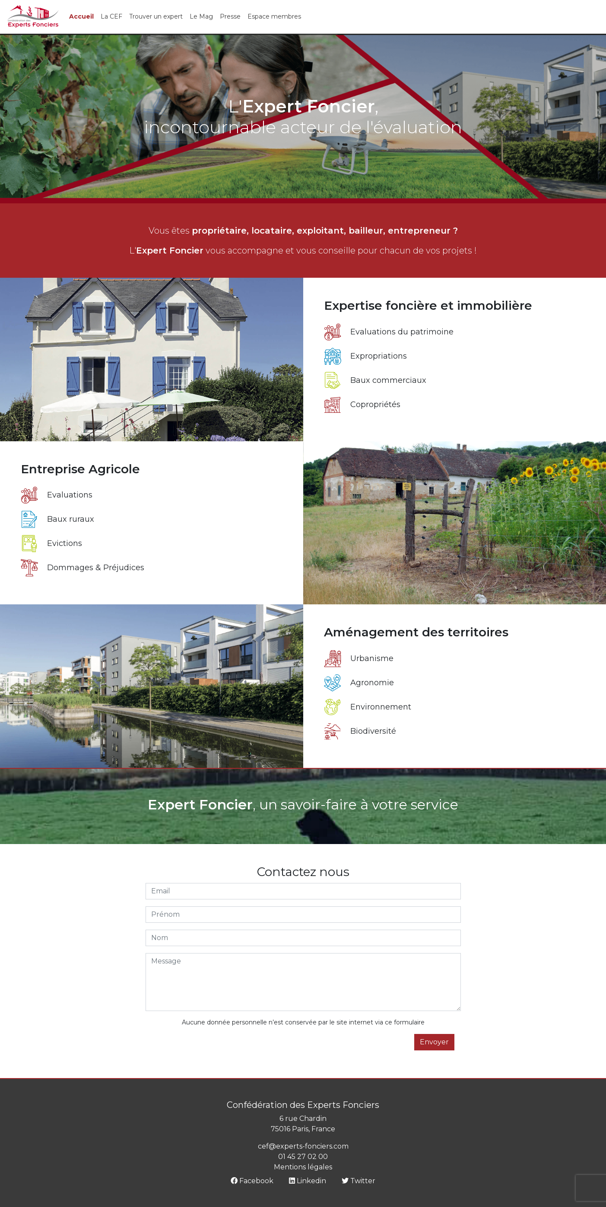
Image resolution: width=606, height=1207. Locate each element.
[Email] (303, 891)
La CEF (111, 16)
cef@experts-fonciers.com (303, 1146)
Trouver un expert (156, 16)
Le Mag (201, 16)
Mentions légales (303, 1167)
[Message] (303, 982)
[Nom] (303, 938)
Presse (230, 16)
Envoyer (434, 1042)
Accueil (81, 16)
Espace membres (274, 16)
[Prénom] (303, 914)
